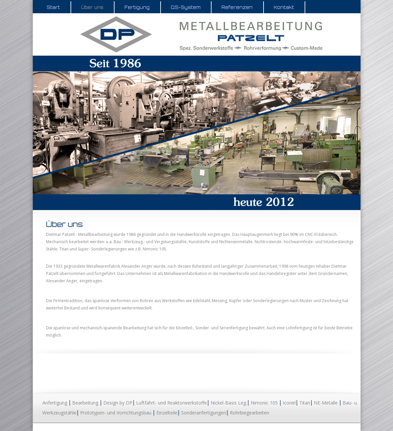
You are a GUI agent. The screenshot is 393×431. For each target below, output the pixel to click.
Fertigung (137, 7)
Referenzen (237, 7)
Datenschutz (315, 427)
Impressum (343, 427)
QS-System (185, 7)
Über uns (92, 7)
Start (53, 7)
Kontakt (284, 7)
